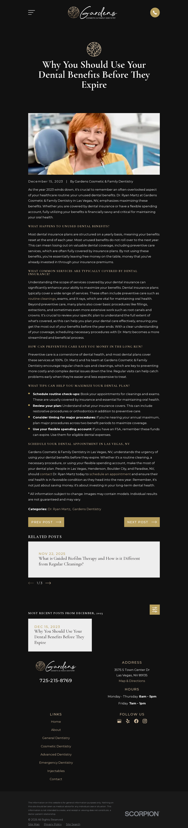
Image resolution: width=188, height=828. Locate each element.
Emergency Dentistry (56, 762)
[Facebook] (136, 721)
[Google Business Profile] (119, 721)
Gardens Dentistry (86, 509)
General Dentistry (56, 738)
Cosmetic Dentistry (56, 746)
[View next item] (48, 583)
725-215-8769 (56, 680)
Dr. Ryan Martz (59, 509)
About (56, 730)
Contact (56, 779)
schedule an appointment (110, 474)
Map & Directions (132, 681)
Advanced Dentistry (56, 754)
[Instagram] (145, 721)
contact (46, 474)
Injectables (56, 771)
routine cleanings (42, 298)
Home (56, 721)
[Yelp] (128, 721)
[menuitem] (34, 824)
